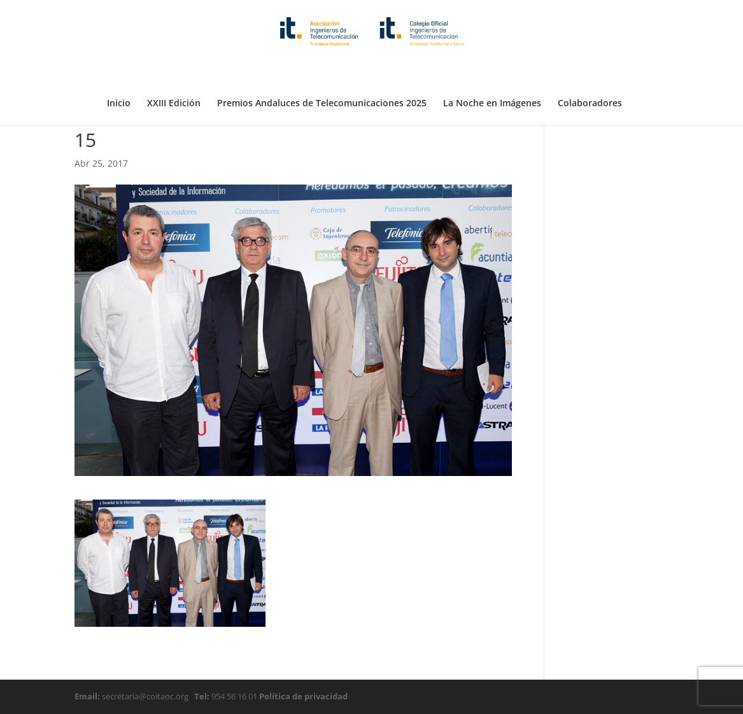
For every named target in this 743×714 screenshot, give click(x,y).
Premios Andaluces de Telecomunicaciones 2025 (322, 72)
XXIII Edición (174, 72)
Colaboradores (590, 72)
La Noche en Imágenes (492, 72)
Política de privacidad (302, 696)
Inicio (119, 72)
